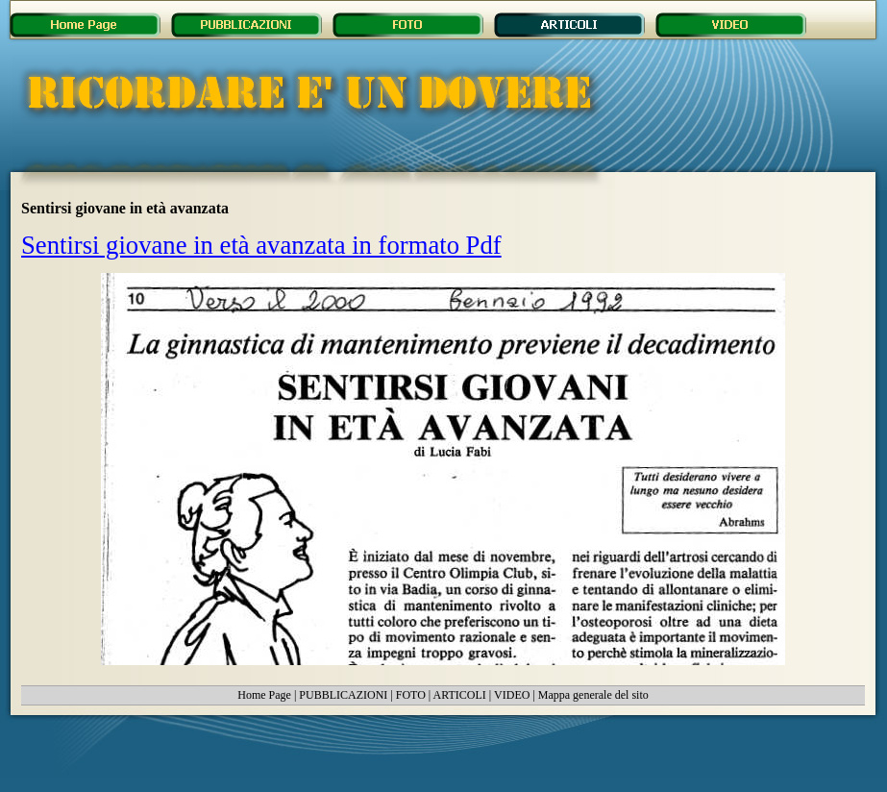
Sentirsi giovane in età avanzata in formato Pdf (261, 245)
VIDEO (512, 695)
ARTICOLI (459, 695)
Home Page (264, 695)
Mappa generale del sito (593, 695)
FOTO (411, 695)
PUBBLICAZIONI (343, 695)
